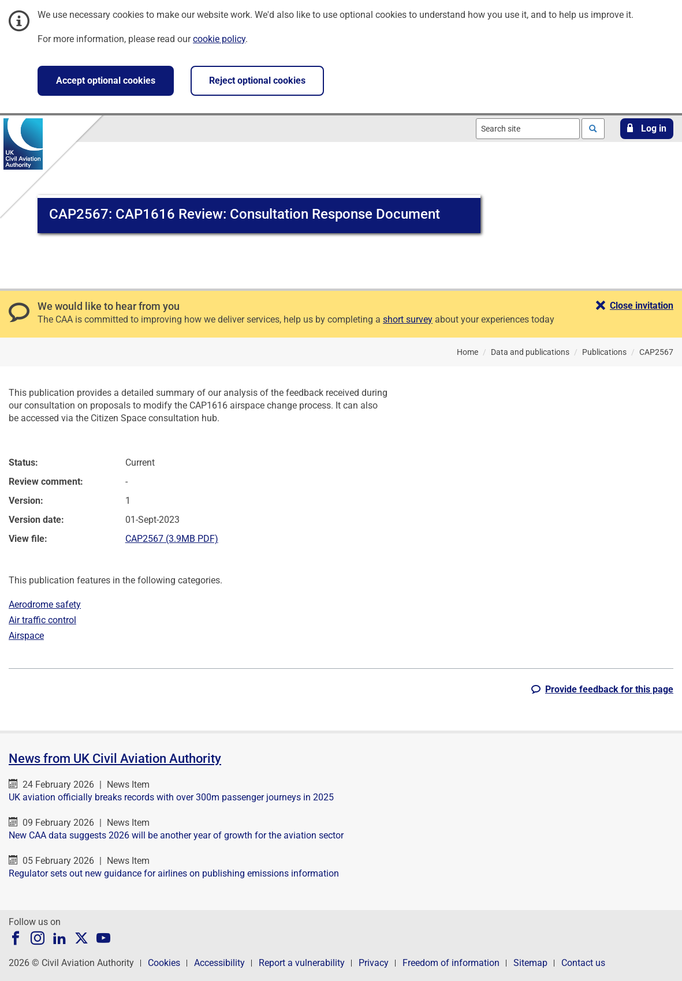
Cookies (164, 962)
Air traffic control (42, 620)
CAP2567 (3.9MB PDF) (171, 538)
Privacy (374, 962)
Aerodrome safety (45, 604)
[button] (646, 128)
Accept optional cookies (105, 80)
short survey (408, 319)
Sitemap (530, 962)
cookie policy (219, 38)
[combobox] (528, 128)
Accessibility (219, 962)
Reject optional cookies (257, 80)
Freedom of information (451, 962)
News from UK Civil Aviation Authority (115, 758)
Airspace (26, 635)
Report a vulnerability (302, 962)
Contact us (583, 962)
